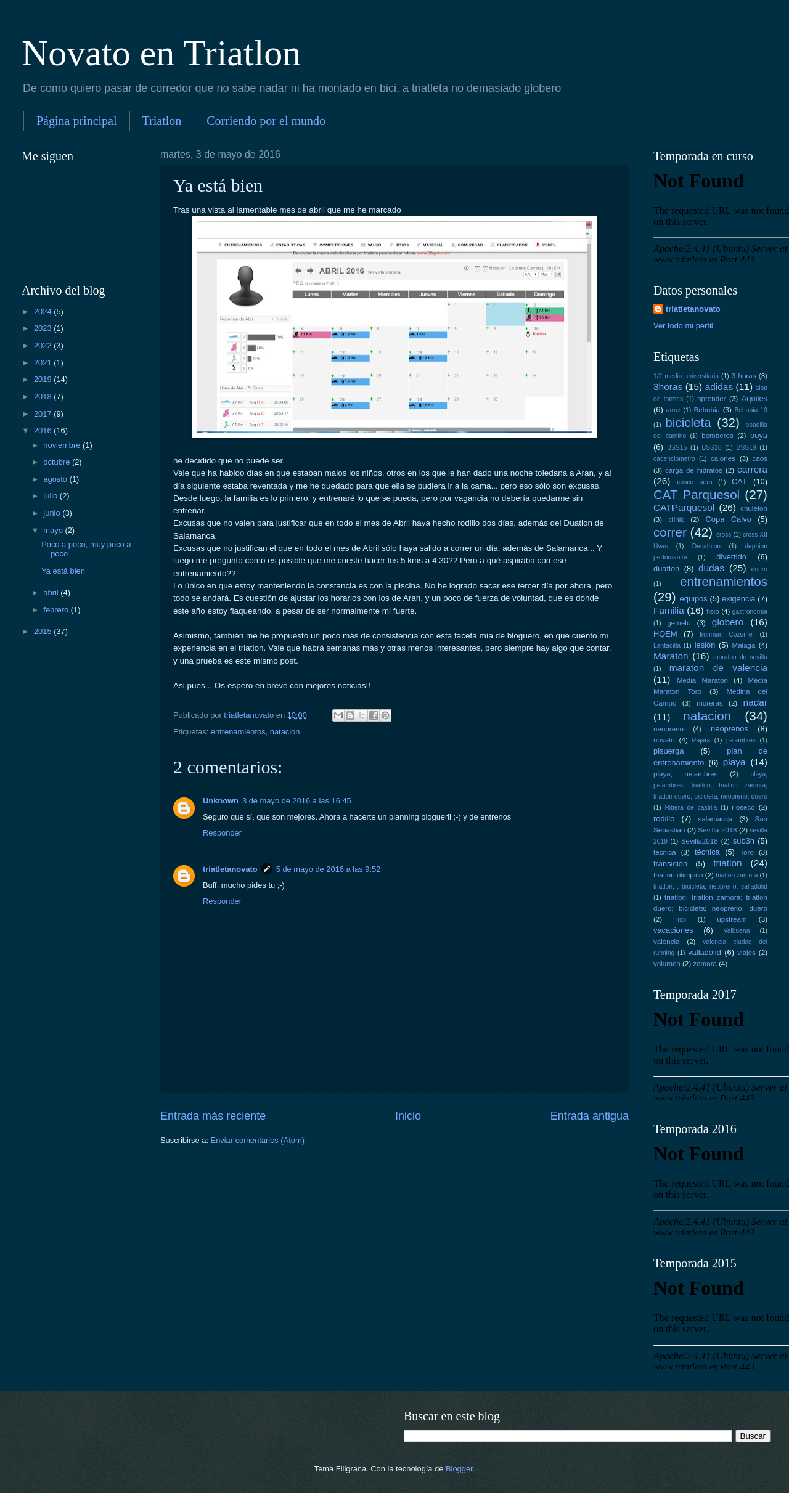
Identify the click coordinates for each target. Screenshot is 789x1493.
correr (670, 532)
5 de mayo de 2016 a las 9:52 (328, 869)
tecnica (664, 852)
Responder (222, 832)
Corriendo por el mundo (265, 121)
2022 (44, 345)
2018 (44, 396)
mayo (54, 530)
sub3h (743, 840)
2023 (44, 328)
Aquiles (754, 398)
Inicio (408, 1116)
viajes (746, 952)
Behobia (706, 409)
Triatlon (162, 121)
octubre (57, 461)
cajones (723, 458)
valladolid (704, 952)
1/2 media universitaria (686, 376)
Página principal (76, 121)
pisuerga (668, 750)
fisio (712, 611)
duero (759, 569)
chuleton (753, 508)
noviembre (63, 445)
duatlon (666, 568)
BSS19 (746, 447)
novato (664, 740)
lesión (705, 644)
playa (734, 762)
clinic (676, 519)
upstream (731, 919)
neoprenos (729, 728)
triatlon (727, 863)
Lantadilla (667, 645)
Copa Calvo (728, 519)
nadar (755, 702)
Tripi (680, 919)
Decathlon (706, 546)
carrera (752, 469)
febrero (56, 609)
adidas (719, 386)
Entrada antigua (589, 1116)
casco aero (694, 482)
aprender (711, 398)
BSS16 (711, 447)
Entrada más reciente (213, 1116)
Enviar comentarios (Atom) (258, 1140)
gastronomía (749, 611)
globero (728, 622)
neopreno (668, 729)
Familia (668, 610)
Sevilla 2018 (717, 830)
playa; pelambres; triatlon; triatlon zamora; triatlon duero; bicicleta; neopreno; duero (710, 785)
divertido (731, 556)
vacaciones (673, 930)
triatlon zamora (737, 875)
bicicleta (688, 422)
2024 (44, 311)
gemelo (678, 623)
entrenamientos (238, 731)
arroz (673, 410)
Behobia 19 (750, 410)
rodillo (663, 818)
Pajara (701, 740)
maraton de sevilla (740, 657)
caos (760, 458)
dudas (711, 568)
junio (52, 513)
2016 (44, 430)
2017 (44, 413)
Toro (747, 852)
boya (758, 435)
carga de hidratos (693, 470)
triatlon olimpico (678, 875)
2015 (44, 631)
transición (670, 863)
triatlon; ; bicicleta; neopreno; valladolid (710, 886)
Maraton (671, 656)
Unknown (221, 800)
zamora (705, 963)
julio (51, 495)
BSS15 (677, 447)
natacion (285, 731)
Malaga (744, 645)
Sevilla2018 (699, 841)
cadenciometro (674, 458)
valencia (666, 941)
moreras (709, 703)
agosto (56, 479)
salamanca (715, 819)
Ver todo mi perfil (683, 325)
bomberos (717, 435)
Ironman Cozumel (727, 634)
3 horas (744, 376)
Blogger (459, 1468)
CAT (739, 481)
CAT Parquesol (696, 494)
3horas (667, 386)
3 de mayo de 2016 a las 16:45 (296, 800)
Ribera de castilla (690, 807)
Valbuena (737, 930)
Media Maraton (702, 680)
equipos (694, 598)
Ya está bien (63, 571)
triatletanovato (230, 869)
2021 (44, 362)
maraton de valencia (718, 667)
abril (51, 592)
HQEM (665, 633)
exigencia (738, 598)
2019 (44, 379)
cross (724, 534)
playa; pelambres (685, 774)
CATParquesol (683, 507)
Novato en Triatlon (161, 53)
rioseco (743, 807)
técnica (707, 851)
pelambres (741, 740)
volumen (667, 963)
